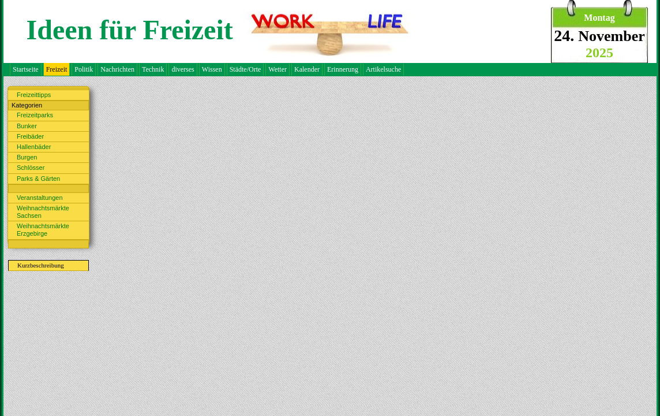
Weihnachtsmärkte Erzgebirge (43, 229)
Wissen (212, 69)
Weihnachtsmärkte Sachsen (43, 212)
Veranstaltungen (40, 197)
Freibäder (30, 136)
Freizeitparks (35, 115)
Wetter (277, 69)
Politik (83, 69)
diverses (182, 69)
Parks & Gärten (38, 178)
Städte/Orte (245, 69)
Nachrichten (117, 69)
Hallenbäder (34, 146)
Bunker (27, 125)
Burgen (27, 157)
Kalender (307, 69)
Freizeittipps (34, 94)
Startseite (26, 69)
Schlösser (30, 167)
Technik (153, 69)
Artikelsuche (383, 69)
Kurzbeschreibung (40, 265)
